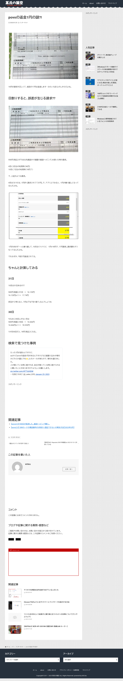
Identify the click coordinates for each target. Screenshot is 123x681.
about (42, 672)
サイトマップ (86, 672)
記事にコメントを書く (19, 541)
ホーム (35, 672)
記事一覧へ (69, 470)
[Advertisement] (24, 399)
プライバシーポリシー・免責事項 (69, 672)
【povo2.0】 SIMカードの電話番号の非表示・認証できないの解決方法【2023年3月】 (42, 427)
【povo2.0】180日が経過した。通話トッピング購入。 (30, 424)
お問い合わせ (38, 541)
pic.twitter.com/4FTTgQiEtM (21, 371)
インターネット (24, 22)
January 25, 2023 (42, 374)
